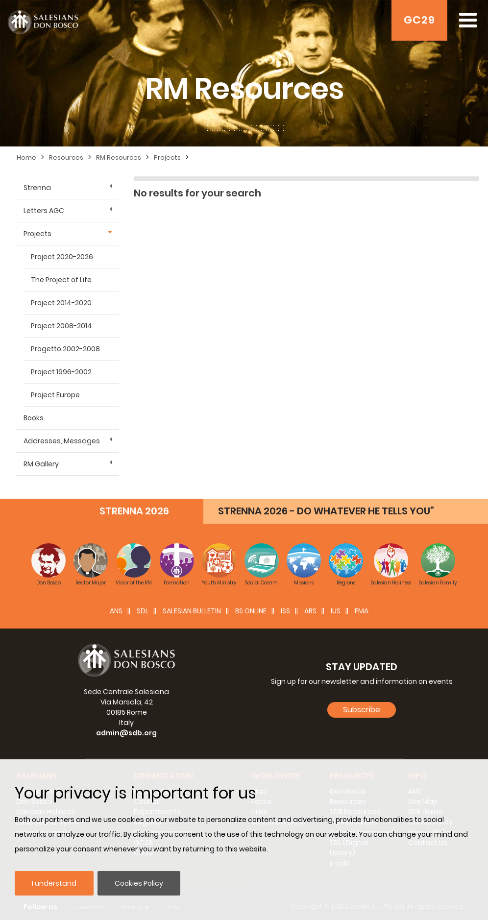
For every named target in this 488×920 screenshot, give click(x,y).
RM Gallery (41, 464)
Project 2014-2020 (61, 303)
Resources (66, 157)
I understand (54, 883)
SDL (142, 608)
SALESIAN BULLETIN (192, 608)
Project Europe (55, 395)
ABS (310, 608)
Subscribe (361, 706)
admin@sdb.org (126, 730)
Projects (167, 157)
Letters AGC (44, 211)
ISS (285, 608)
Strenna (37, 188)
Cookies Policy (139, 883)
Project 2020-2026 (62, 257)
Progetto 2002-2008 (65, 349)
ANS (116, 608)
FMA (361, 608)
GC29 (419, 19)
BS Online (251, 608)
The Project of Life (61, 280)
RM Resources (118, 157)
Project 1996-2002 (61, 372)
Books (34, 418)
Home (26, 157)
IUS (336, 608)
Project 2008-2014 (61, 326)
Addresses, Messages (62, 441)
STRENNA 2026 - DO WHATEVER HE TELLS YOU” (326, 508)
